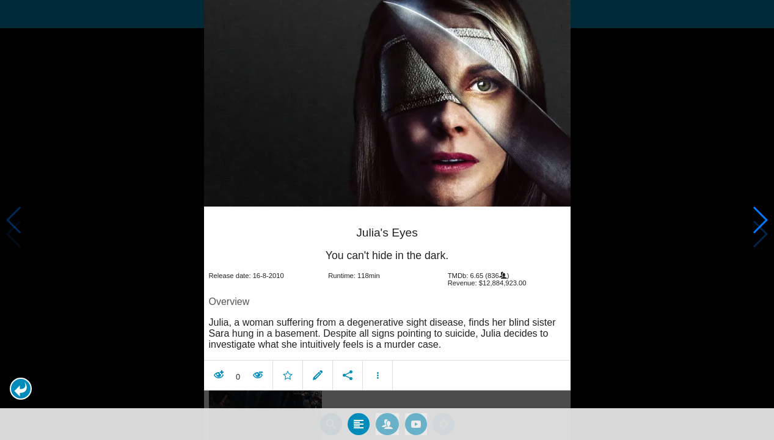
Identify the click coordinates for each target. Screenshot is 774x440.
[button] (21, 389)
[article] (387, 293)
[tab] (359, 417)
